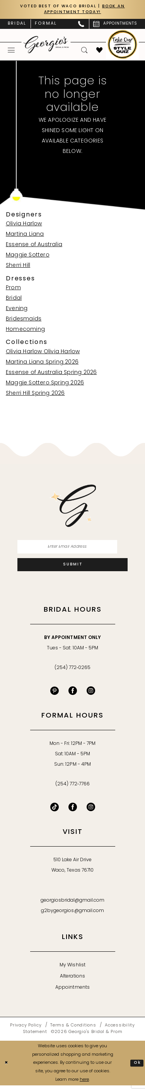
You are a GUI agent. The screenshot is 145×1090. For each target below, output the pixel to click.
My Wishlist (72, 970)
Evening (16, 310)
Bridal (14, 299)
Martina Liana (25, 236)
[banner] (46, 45)
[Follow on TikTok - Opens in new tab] (54, 811)
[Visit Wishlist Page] (99, 51)
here (84, 1084)
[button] (11, 51)
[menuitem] (17, 25)
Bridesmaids (23, 320)
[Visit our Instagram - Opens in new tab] (91, 695)
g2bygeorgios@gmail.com (72, 915)
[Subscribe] (72, 568)
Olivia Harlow (24, 225)
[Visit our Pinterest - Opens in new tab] (54, 695)
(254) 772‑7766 (72, 788)
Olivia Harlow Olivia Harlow (43, 353)
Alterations (72, 981)
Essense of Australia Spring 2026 (51, 374)
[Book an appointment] (115, 25)
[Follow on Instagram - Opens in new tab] (91, 811)
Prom (13, 289)
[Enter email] (72, 549)
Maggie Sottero (27, 257)
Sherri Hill (18, 267)
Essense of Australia (34, 246)
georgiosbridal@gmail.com (73, 905)
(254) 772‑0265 (72, 672)
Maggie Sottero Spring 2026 (45, 384)
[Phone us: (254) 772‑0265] (81, 25)
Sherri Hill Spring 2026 (35, 394)
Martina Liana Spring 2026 (42, 363)
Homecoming (25, 331)
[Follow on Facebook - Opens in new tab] (72, 811)
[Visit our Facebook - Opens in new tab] (72, 695)
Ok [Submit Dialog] (137, 1067)
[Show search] (84, 51)
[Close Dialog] (7, 1067)
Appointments (72, 992)
